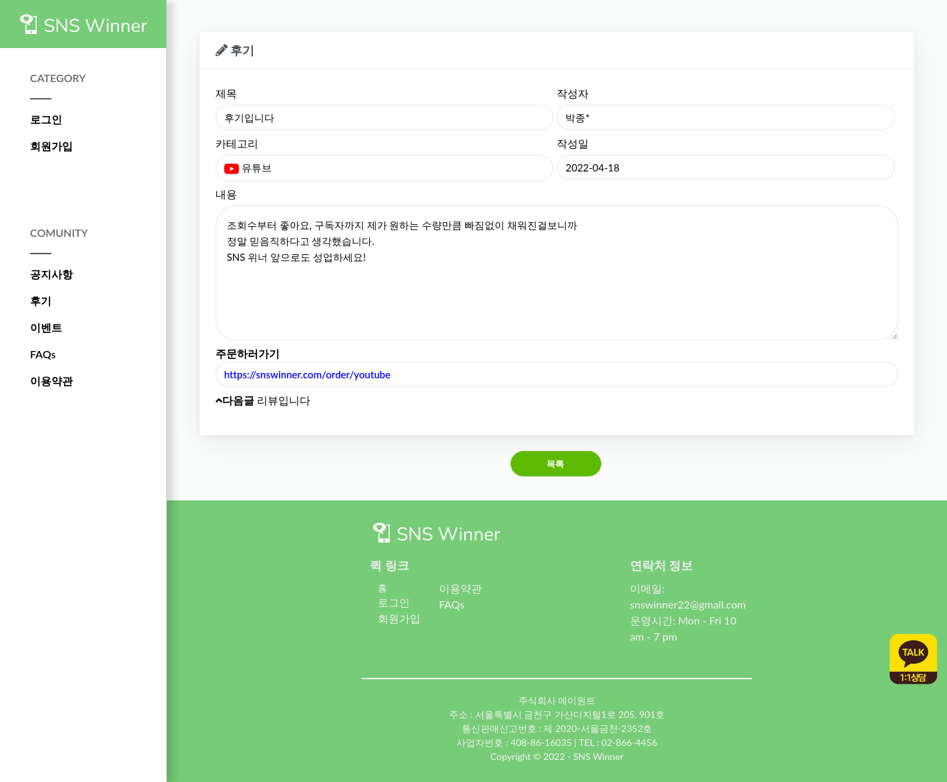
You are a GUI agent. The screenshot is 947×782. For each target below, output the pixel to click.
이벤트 (46, 327)
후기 (40, 300)
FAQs (43, 354)
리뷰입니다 (263, 400)
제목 (226, 93)
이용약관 (51, 380)
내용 (226, 193)
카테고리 (237, 143)
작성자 (573, 93)
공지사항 (51, 274)
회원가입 (51, 145)
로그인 (46, 119)
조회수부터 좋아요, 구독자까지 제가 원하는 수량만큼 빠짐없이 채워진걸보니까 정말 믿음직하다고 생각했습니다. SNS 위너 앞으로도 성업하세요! (557, 273)
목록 (556, 463)
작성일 (573, 143)
